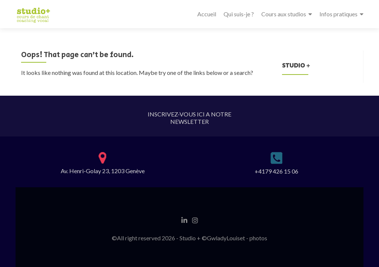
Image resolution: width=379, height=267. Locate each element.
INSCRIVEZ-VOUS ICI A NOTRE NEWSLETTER (189, 118)
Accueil (206, 13)
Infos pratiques (338, 13)
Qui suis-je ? (239, 13)
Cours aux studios (283, 13)
